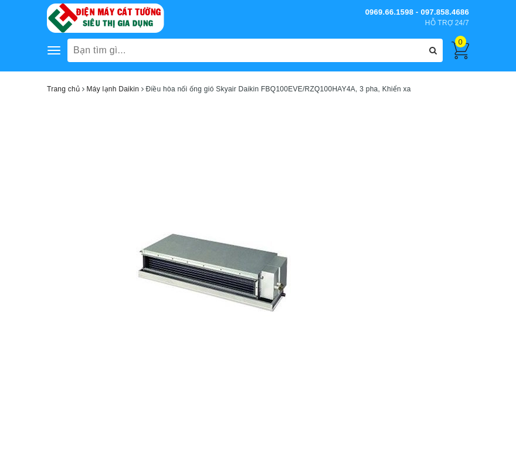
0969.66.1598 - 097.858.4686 (417, 12)
